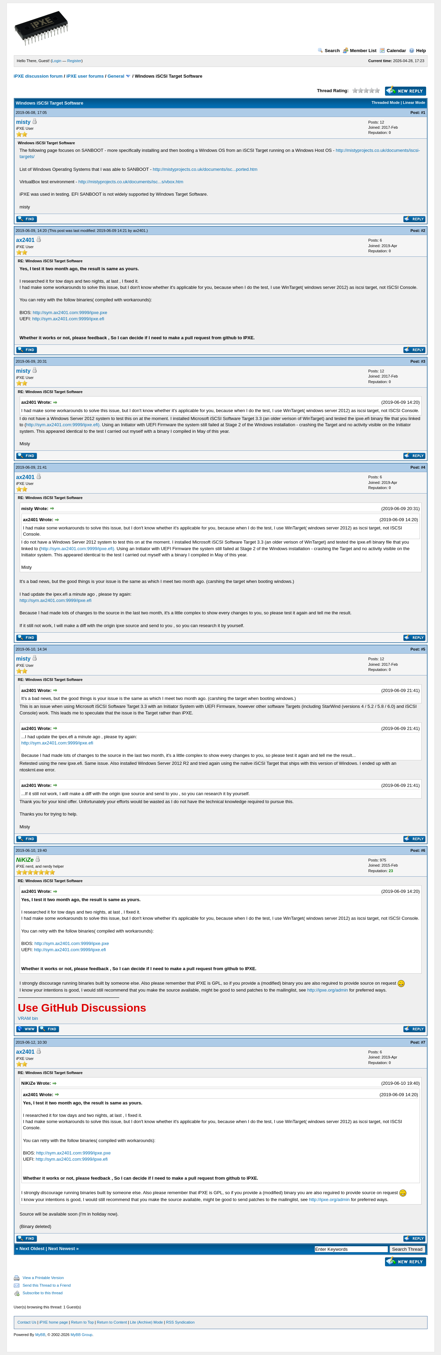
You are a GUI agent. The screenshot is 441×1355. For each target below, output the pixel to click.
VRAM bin (28, 1018)
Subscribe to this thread (43, 1293)
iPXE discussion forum (38, 76)
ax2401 (139, 230)
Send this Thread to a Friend (47, 1285)
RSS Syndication (180, 1322)
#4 (423, 467)
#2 (423, 230)
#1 (423, 112)
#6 (423, 850)
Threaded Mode (386, 102)
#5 (423, 649)
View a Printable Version (43, 1278)
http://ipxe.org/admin (327, 990)
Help (417, 50)
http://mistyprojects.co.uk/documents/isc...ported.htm (205, 169)
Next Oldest (31, 1248)
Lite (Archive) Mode (146, 1322)
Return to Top (82, 1322)
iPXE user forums (85, 76)
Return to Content (112, 1322)
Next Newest (61, 1248)
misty (23, 122)
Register (74, 61)
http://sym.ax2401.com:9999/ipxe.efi (68, 318)
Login (56, 61)
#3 (423, 361)
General (115, 76)
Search (329, 50)
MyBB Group (81, 1335)
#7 (423, 1042)
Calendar (392, 50)
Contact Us (27, 1322)
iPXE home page (53, 1322)
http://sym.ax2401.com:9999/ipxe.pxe (70, 312)
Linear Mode (414, 102)
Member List (360, 50)
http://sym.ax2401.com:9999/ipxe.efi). (63, 424)
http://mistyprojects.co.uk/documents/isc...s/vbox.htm (130, 181)
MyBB (40, 1335)
